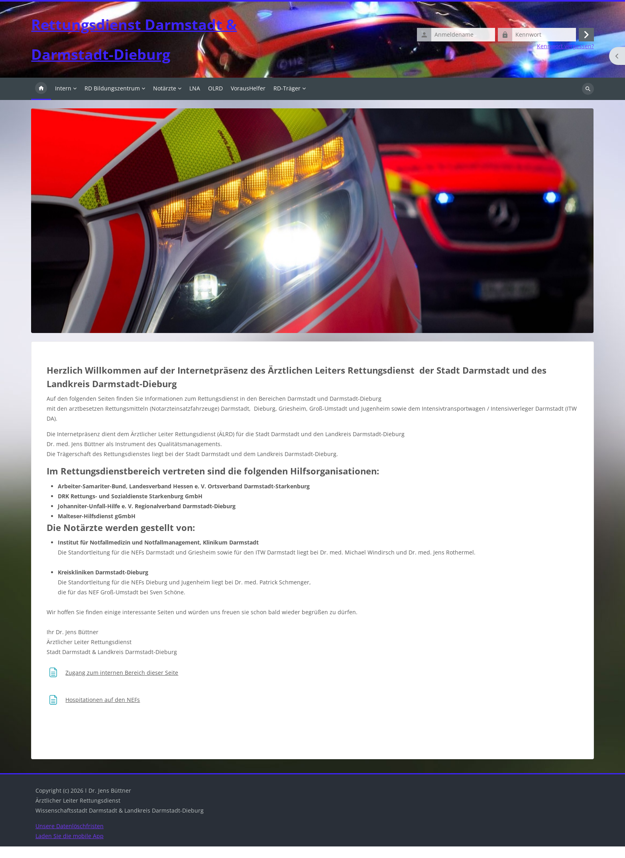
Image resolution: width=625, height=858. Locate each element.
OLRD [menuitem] (215, 100)
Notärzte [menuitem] (164, 100)
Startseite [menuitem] (41, 100)
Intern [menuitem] (63, 100)
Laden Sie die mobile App (69, 847)
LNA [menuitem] (194, 100)
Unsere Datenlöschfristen (69, 837)
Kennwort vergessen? (565, 52)
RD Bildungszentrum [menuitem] (112, 100)
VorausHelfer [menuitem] (248, 100)
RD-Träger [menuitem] (287, 100)
